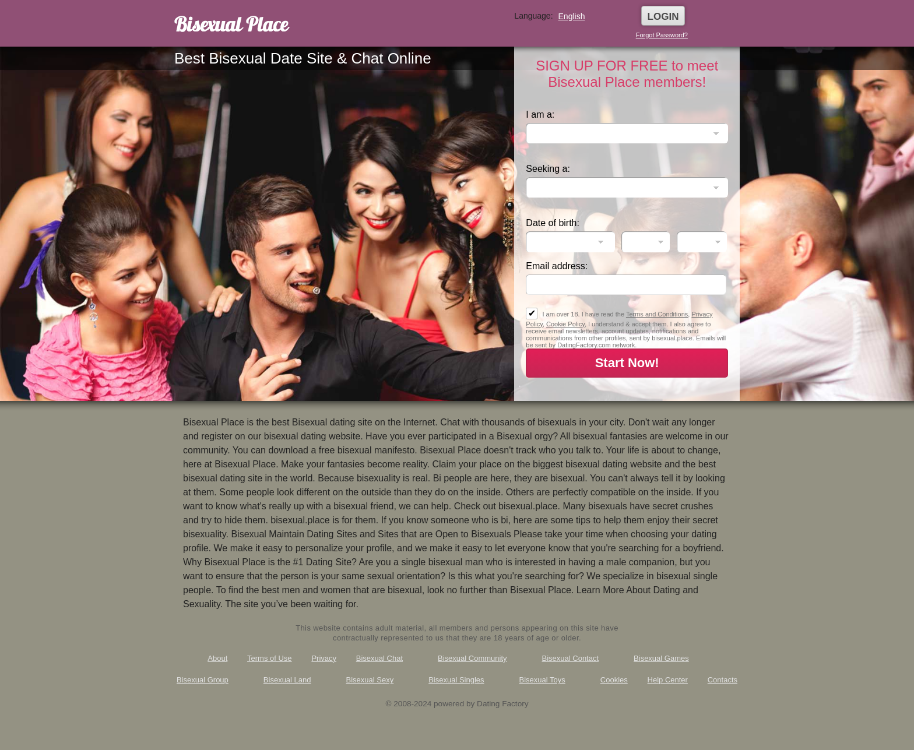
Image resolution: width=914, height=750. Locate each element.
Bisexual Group (202, 679)
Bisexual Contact (570, 658)
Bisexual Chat (379, 658)
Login (663, 16)
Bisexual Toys (542, 679)
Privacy (323, 658)
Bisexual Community (472, 658)
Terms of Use (269, 658)
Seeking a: (548, 169)
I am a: (540, 114)
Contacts (722, 679)
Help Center (668, 679)
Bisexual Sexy (370, 679)
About (217, 658)
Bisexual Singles (456, 679)
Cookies (614, 679)
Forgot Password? (662, 34)
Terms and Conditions (657, 314)
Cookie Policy (565, 324)
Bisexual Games (661, 658)
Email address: (557, 266)
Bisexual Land (287, 679)
